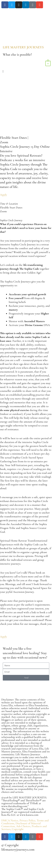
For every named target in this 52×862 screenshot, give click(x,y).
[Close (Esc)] (25, 856)
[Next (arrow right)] (10, 860)
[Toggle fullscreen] (10, 856)
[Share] (18, 856)
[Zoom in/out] (3, 856)
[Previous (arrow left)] (3, 860)
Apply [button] (3, 194)
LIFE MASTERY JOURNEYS (23, 47)
